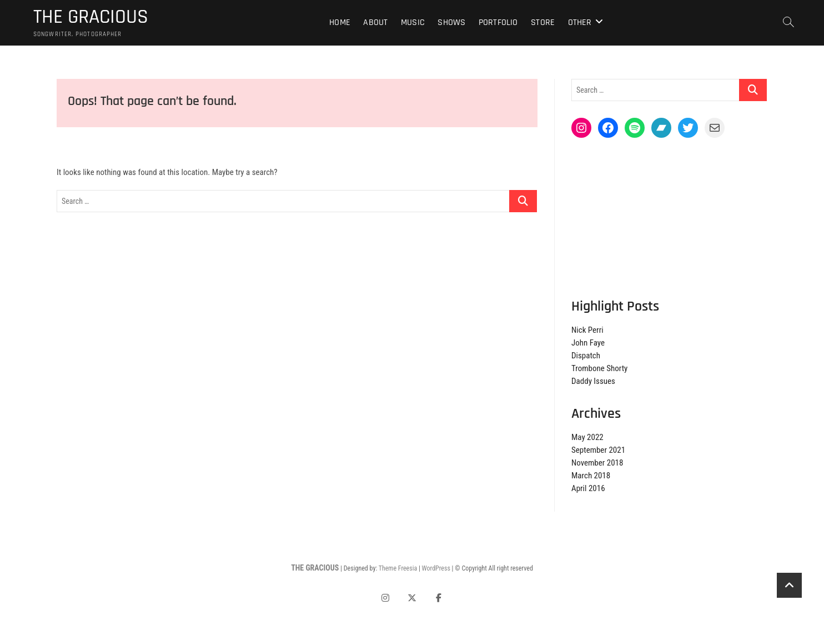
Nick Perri (587, 330)
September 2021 (598, 450)
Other (580, 22)
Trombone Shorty (599, 368)
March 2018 (590, 476)
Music (413, 22)
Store (543, 22)
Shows (451, 22)
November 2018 (597, 463)
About (375, 22)
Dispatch (585, 356)
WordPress (436, 568)
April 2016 (588, 488)
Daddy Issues (593, 381)
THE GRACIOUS (90, 17)
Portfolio (498, 22)
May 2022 (587, 437)
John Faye (588, 343)
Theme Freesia (398, 568)
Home (339, 22)
